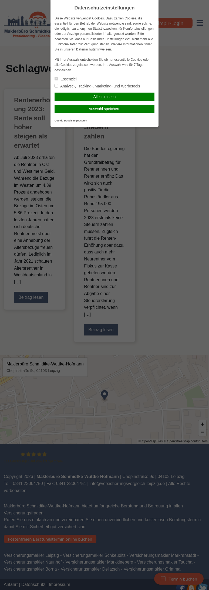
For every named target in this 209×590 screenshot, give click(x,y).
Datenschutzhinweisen (93, 49)
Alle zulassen (104, 96)
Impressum (80, 120)
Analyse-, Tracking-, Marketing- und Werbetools (97, 86)
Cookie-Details (64, 120)
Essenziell (66, 79)
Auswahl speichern (104, 109)
